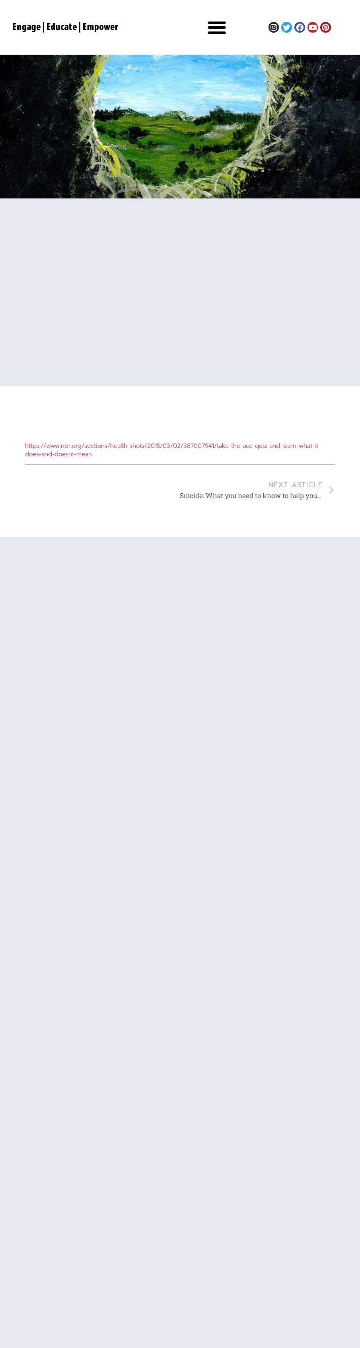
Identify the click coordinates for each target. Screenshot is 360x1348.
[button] (217, 27)
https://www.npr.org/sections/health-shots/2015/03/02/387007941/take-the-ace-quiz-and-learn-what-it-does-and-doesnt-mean (173, 450)
